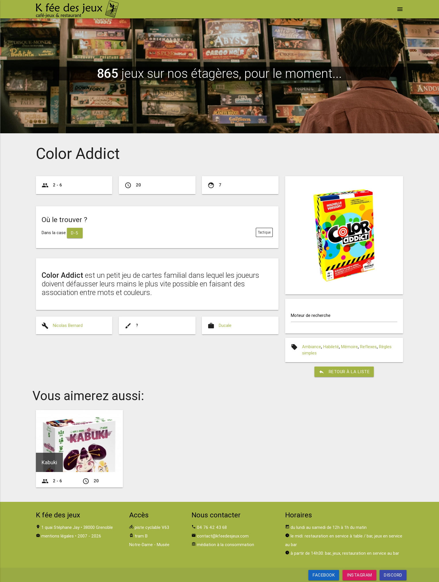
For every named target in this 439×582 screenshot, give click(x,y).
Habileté (331, 346)
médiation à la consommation (225, 544)
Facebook (324, 575)
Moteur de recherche (310, 315)
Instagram (359, 575)
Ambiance (311, 346)
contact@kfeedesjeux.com (223, 536)
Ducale (225, 325)
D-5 (75, 233)
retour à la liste (344, 372)
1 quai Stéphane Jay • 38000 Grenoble (77, 527)
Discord (393, 575)
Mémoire (349, 346)
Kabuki (49, 462)
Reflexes (368, 346)
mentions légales (57, 536)
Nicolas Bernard (68, 325)
